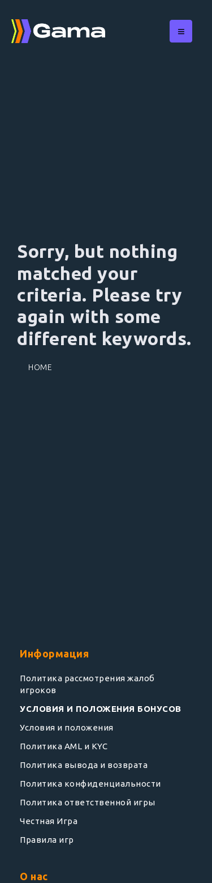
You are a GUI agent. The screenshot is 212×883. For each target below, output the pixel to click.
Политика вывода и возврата (84, 765)
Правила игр (47, 839)
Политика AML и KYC (63, 746)
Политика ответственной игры (87, 802)
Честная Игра (48, 821)
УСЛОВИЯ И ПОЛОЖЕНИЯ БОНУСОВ (100, 709)
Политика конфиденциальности (90, 783)
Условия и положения (67, 727)
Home (40, 367)
